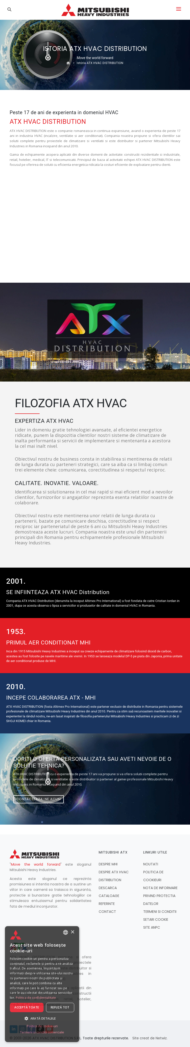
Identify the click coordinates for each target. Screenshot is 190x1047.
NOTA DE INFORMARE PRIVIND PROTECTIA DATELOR (160, 895)
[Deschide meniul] (178, 10)
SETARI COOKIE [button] (155, 919)
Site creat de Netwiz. (149, 1038)
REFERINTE (107, 903)
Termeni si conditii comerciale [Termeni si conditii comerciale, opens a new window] (42, 1032)
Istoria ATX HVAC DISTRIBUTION (100, 63)
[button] (42, 1018)
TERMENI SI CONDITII (159, 911)
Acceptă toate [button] (26, 1007)
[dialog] (42, 984)
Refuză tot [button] (60, 1007)
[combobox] (65, 932)
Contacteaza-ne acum (38, 799)
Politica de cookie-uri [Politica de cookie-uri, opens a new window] (42, 1026)
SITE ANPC (151, 927)
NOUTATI (150, 864)
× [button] (72, 932)
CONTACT (107, 911)
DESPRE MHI (108, 864)
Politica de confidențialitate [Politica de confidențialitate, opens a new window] (36, 998)
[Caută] (10, 10)
